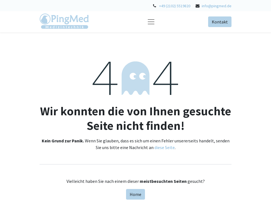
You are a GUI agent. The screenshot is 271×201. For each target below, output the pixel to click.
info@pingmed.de (216, 5)
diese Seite (164, 147)
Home (135, 194)
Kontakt (220, 22)
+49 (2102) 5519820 (174, 5)
